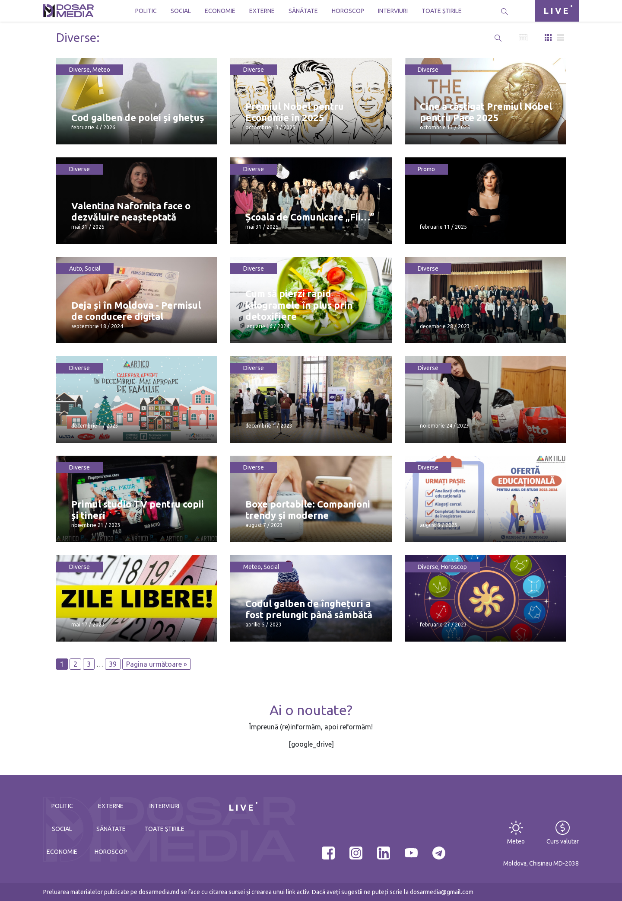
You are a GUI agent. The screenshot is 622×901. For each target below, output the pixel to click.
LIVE (556, 11)
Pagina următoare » (156, 664)
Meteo (101, 69)
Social (181, 10)
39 (113, 664)
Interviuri (393, 10)
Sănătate (303, 10)
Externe (262, 10)
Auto (75, 268)
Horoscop (348, 10)
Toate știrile (442, 10)
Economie (220, 10)
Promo (426, 169)
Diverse (79, 69)
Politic (146, 10)
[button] (498, 37)
